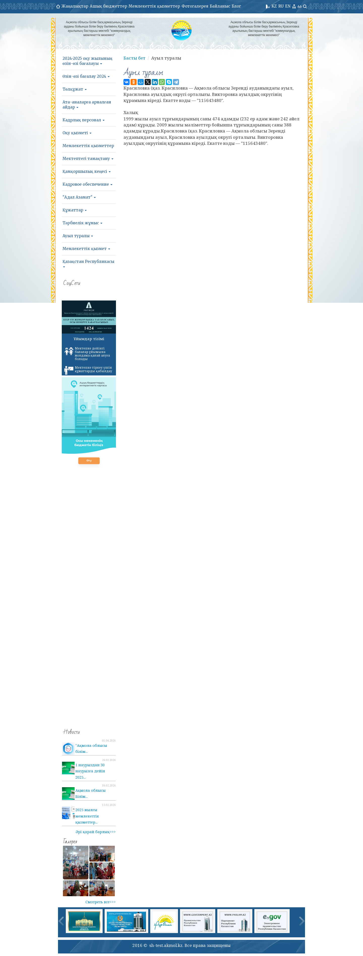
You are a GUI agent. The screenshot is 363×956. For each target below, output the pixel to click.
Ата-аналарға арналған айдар (87, 105)
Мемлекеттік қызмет (86, 248)
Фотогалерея (195, 6)
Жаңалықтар (75, 6)
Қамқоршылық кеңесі (87, 171)
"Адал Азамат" (79, 197)
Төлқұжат (75, 89)
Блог (236, 6)
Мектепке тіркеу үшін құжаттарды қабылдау (88, 370)
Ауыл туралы (78, 235)
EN (287, 6)
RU (281, 6)
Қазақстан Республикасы (88, 263)
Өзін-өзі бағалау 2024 (86, 76)
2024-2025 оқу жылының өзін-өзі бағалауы (87, 61)
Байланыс (220, 6)
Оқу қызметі (77, 132)
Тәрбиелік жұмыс (82, 223)
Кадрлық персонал (84, 120)
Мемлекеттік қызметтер (154, 6)
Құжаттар (75, 210)
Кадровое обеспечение (87, 184)
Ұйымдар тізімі (89, 338)
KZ (274, 6)
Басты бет (134, 58)
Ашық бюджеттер (108, 6)
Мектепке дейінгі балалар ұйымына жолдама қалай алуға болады (87, 353)
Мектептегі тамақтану (88, 158)
